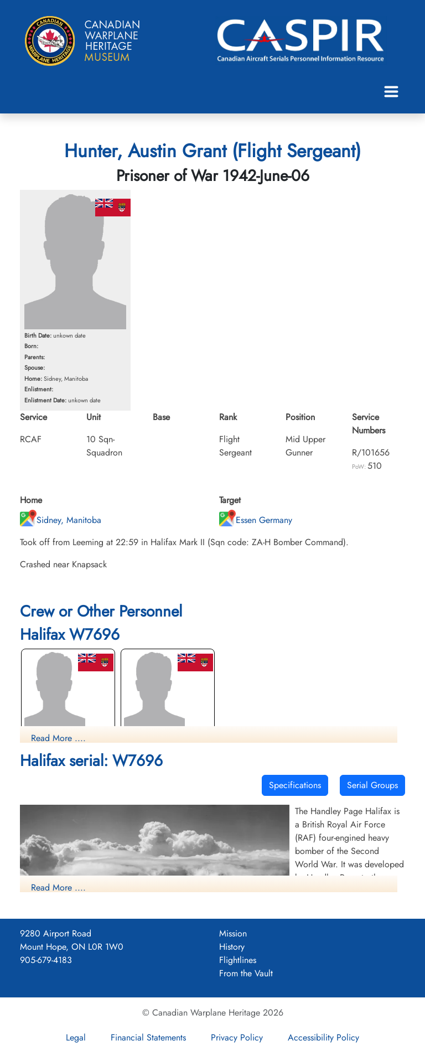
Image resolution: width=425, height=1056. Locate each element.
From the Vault (246, 973)
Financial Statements (148, 1037)
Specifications (295, 785)
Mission (233, 933)
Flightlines (237, 960)
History (232, 946)
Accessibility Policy (323, 1037)
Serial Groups (372, 785)
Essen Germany (255, 520)
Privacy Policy (237, 1037)
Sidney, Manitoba (60, 520)
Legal (76, 1037)
